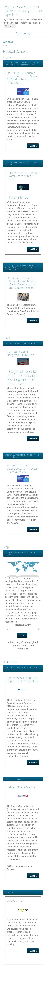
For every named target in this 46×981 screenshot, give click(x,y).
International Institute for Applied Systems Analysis (22, 668)
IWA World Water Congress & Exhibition (21, 343)
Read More (33, 146)
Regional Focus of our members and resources (20, 553)
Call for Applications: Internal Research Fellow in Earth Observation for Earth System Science (21, 267)
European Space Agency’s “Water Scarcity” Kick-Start (22, 163)
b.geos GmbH (10, 892)
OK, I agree (10, 24)
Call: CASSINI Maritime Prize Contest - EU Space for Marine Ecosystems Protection (22, 63)
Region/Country (23, 624)
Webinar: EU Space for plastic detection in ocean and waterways (22, 455)
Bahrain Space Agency (14, 779)
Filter (22, 635)
